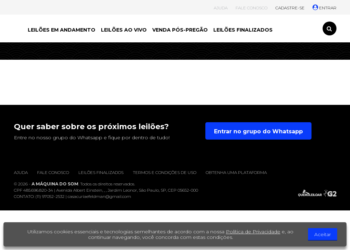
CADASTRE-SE (290, 7)
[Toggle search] (329, 28)
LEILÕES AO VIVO (124, 30)
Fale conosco (53, 172)
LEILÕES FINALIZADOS (243, 30)
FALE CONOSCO (251, 7)
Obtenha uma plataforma (236, 172)
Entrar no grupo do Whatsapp (258, 131)
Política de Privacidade (253, 231)
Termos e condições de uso (164, 172)
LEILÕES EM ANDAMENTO (61, 30)
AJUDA (221, 7)
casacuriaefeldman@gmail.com (99, 196)
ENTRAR (324, 7)
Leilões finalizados (100, 172)
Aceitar (322, 234)
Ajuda (21, 172)
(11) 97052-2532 (50, 196)
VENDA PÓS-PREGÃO (180, 30)
